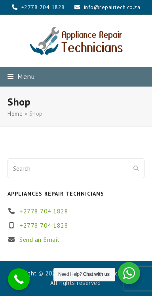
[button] (21, 76)
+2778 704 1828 (43, 211)
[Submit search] (136, 168)
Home (15, 113)
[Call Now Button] (19, 279)
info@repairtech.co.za (112, 7)
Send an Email (39, 239)
